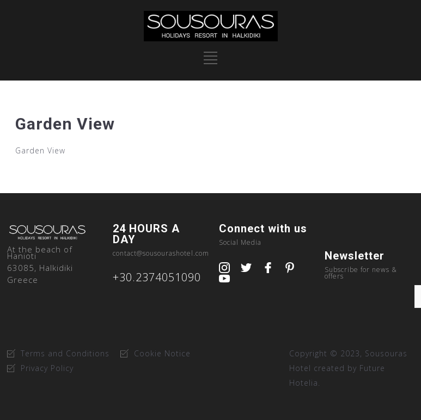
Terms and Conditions (65, 353)
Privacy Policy (47, 368)
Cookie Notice (162, 353)
